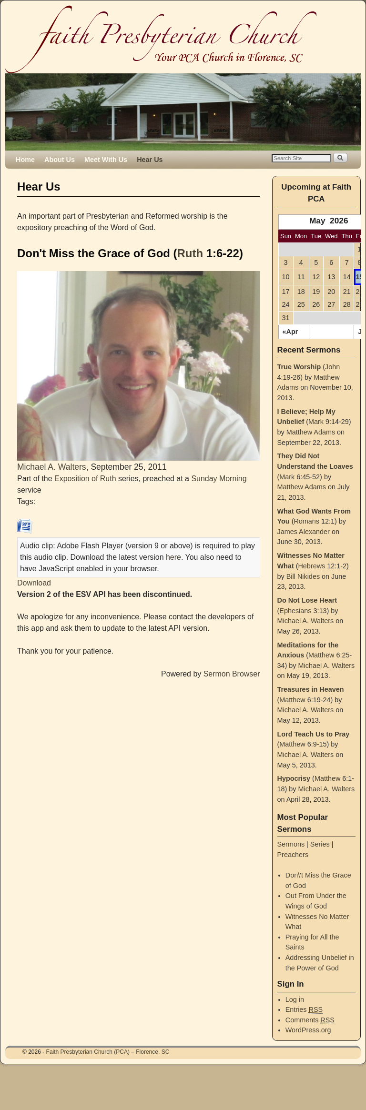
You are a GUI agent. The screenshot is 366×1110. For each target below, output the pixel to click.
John (332, 367)
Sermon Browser (231, 674)
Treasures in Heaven (310, 689)
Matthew (321, 655)
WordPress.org (308, 1030)
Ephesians (295, 611)
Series (320, 844)
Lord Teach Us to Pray (313, 734)
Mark (316, 421)
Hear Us (150, 159)
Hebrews (311, 566)
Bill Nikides (303, 576)
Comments (310, 1020)
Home (25, 159)
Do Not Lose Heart (307, 600)
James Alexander (303, 531)
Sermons (291, 844)
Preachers (293, 854)
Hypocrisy (294, 778)
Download (34, 583)
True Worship (299, 367)
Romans (306, 521)
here (173, 557)
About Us (59, 159)
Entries (304, 1010)
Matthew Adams (310, 432)
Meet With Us (105, 159)
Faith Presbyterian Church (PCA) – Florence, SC (108, 1052)
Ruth (190, 253)
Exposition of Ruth (85, 478)
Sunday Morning (218, 478)
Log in (294, 999)
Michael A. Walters (51, 467)
